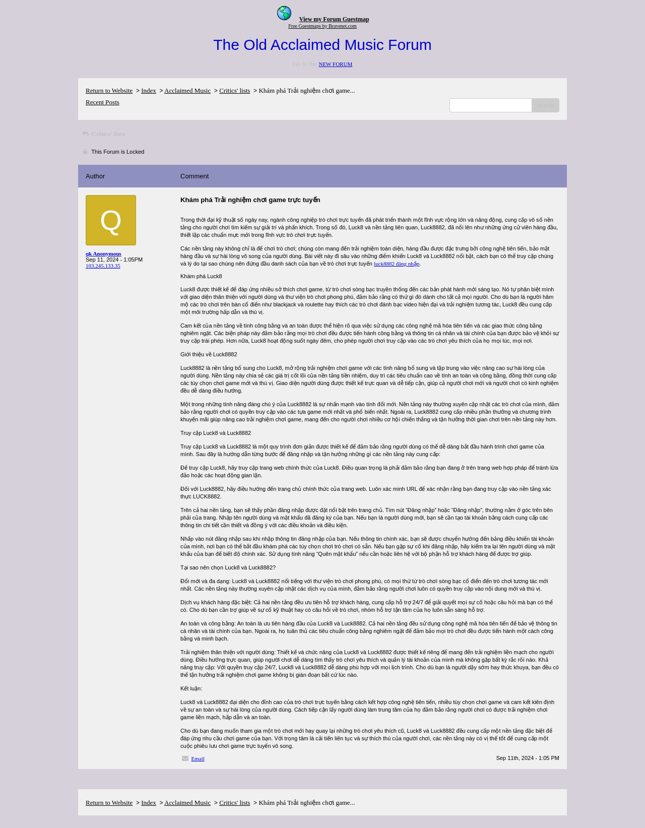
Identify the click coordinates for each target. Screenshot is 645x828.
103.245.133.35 (103, 266)
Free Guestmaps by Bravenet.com (322, 26)
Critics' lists (234, 90)
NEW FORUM (335, 64)
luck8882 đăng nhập (396, 264)
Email (198, 758)
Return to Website (109, 90)
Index (148, 90)
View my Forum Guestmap (334, 19)
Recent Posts (102, 102)
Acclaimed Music (187, 90)
